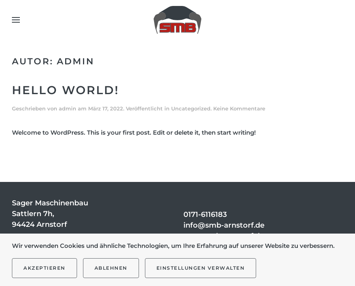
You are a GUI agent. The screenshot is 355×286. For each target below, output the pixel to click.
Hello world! (65, 90)
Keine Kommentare (239, 108)
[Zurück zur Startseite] (177, 20)
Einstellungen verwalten (200, 268)
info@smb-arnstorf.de (223, 225)
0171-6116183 (205, 214)
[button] (16, 20)
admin (67, 108)
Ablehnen (111, 268)
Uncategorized (190, 108)
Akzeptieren (44, 268)
